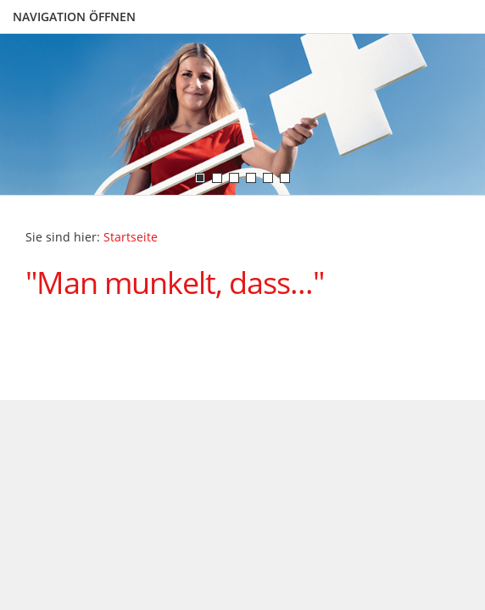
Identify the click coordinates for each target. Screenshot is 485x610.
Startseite (130, 237)
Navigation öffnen (74, 16)
